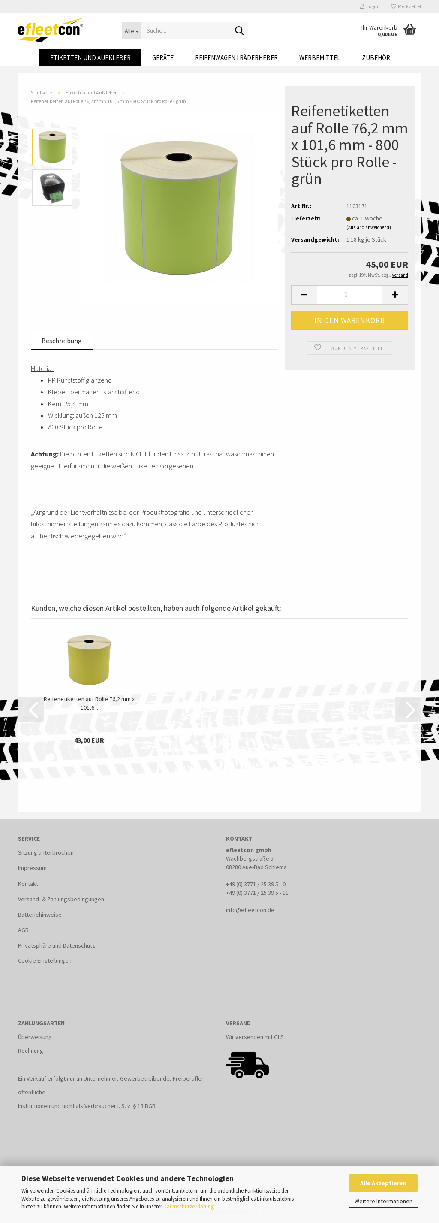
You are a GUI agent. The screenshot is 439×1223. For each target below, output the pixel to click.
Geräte (163, 58)
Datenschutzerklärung (188, 1206)
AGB (23, 930)
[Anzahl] (349, 295)
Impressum (32, 868)
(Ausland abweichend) (368, 227)
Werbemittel (319, 58)
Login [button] (369, 6)
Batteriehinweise (40, 914)
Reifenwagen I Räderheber (236, 58)
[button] (304, 295)
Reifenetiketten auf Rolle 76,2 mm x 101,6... (89, 703)
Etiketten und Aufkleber (90, 58)
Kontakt (28, 884)
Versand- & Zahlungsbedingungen (61, 899)
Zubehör (376, 58)
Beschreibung (62, 340)
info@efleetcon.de (250, 910)
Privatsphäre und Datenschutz (56, 945)
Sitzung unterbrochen (46, 852)
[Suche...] (132, 30)
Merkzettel (406, 6)
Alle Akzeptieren (383, 1183)
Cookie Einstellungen (45, 960)
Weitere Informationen (383, 1201)
